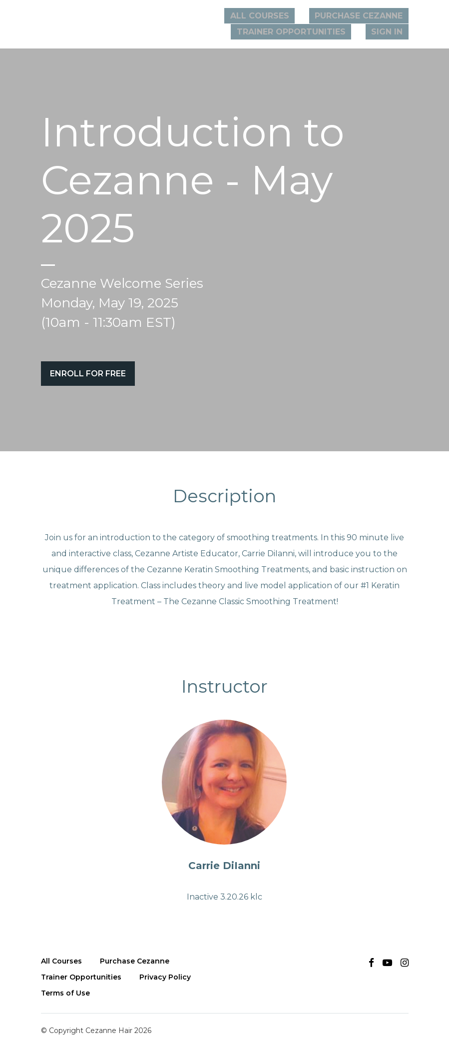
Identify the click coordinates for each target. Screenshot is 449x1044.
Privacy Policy (165, 971)
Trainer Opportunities (81, 971)
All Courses (277, 15)
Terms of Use (65, 987)
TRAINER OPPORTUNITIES (307, 31)
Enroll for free (88, 373)
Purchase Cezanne (134, 955)
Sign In (393, 31)
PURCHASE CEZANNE (364, 15)
